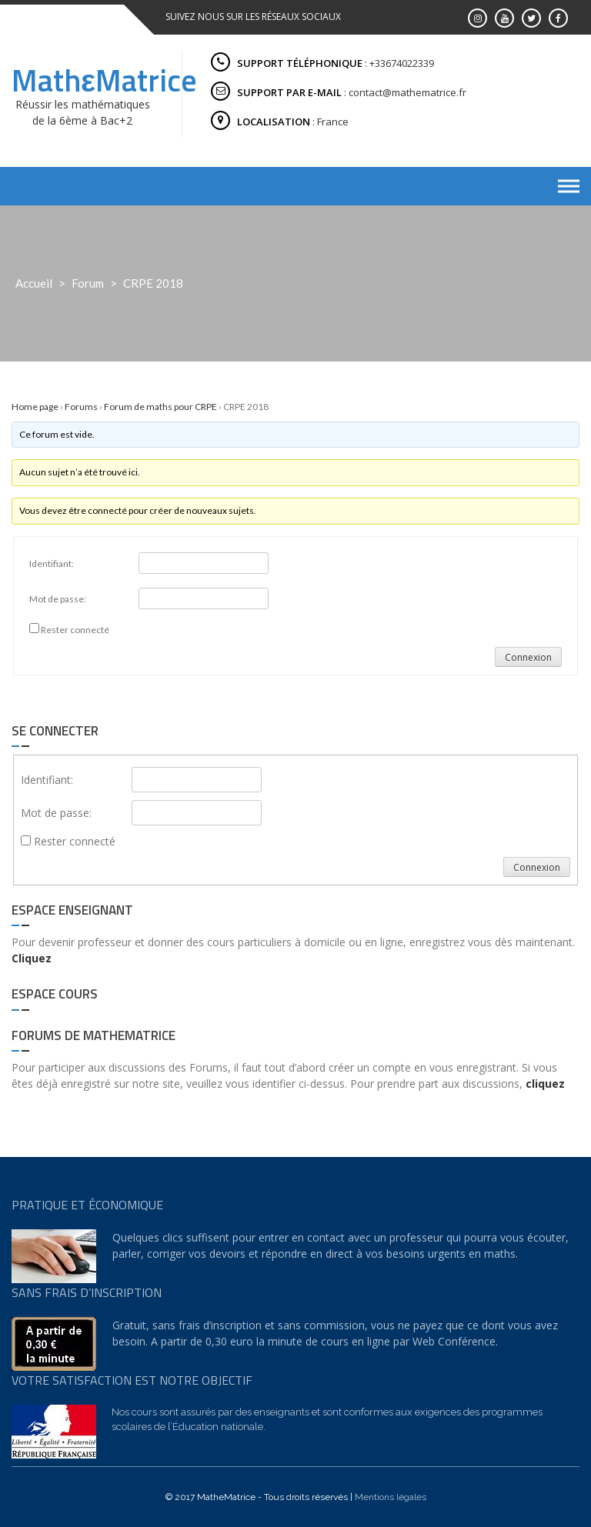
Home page (35, 406)
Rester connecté (75, 629)
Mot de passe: (57, 599)
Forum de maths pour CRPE (160, 406)
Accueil (33, 283)
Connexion (528, 657)
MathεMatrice (104, 80)
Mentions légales (390, 1497)
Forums (81, 406)
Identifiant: (51, 563)
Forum (88, 283)
